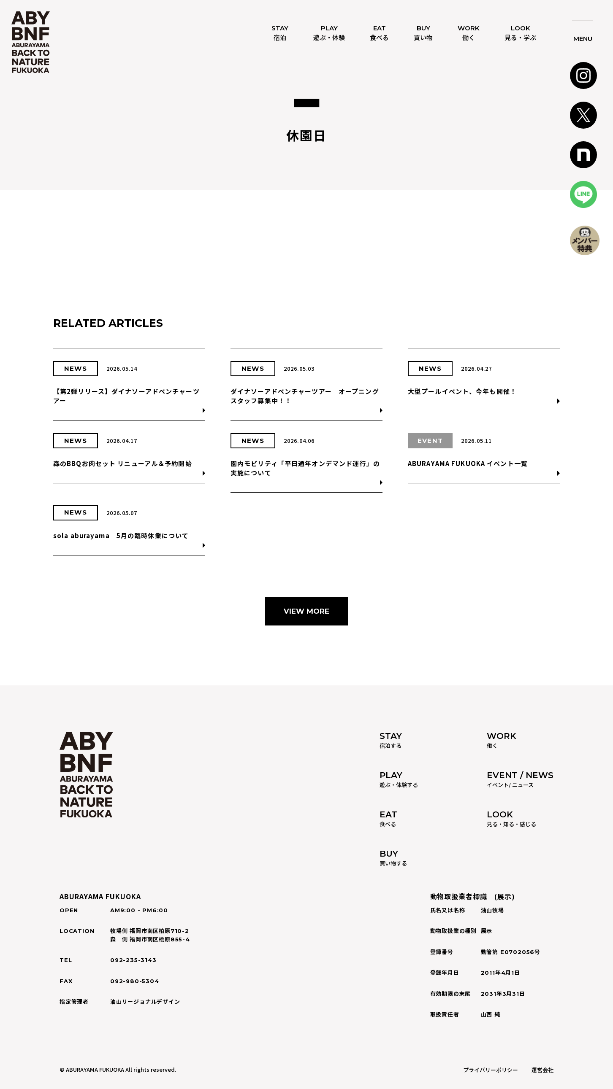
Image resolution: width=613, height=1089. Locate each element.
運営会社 (542, 1070)
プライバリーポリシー (490, 1070)
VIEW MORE (306, 611)
